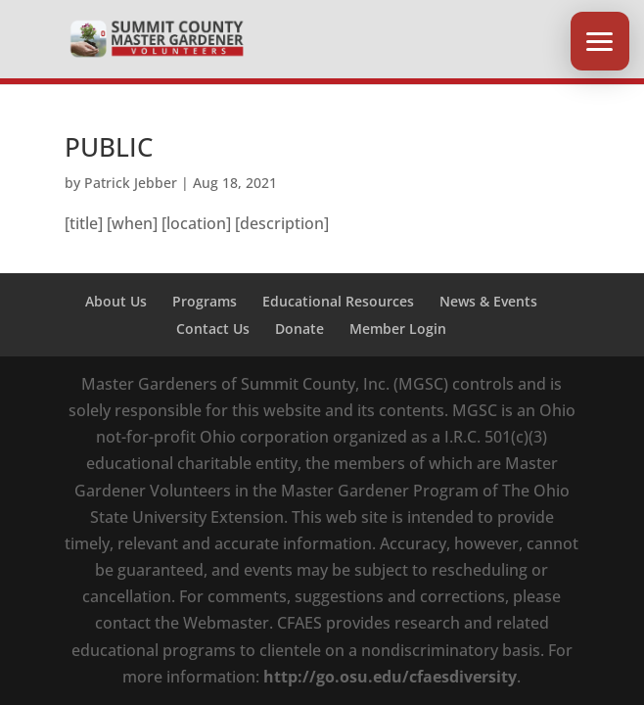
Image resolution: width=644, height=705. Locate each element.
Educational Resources (338, 301)
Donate (299, 328)
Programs (204, 301)
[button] (600, 41)
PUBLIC (109, 146)
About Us (116, 301)
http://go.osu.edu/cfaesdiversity (390, 676)
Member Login (397, 328)
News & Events (488, 301)
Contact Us (213, 328)
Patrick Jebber (130, 182)
